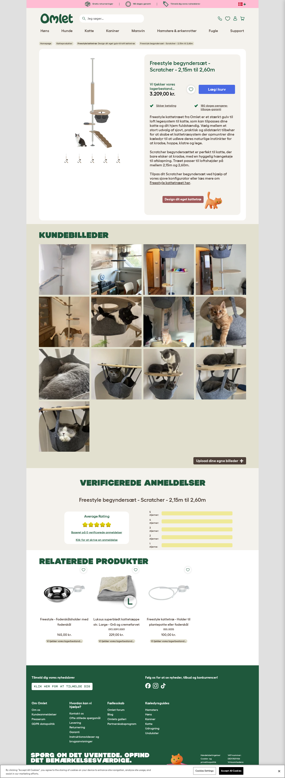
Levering (75, 722)
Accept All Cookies (231, 770)
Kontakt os (76, 713)
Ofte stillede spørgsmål (85, 718)
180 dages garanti (138, 4)
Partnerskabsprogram (121, 723)
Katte (148, 723)
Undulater (152, 733)
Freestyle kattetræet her (170, 183)
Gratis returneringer (99, 4)
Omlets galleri (116, 719)
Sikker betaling (166, 105)
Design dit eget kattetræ (183, 199)
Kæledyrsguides (157, 703)
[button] (180, 703)
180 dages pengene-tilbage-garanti (214, 107)
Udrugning (152, 728)
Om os (36, 709)
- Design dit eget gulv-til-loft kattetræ (106, 43)
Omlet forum (116, 709)
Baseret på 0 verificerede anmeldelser (96, 532)
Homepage (45, 43)
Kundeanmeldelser (44, 714)
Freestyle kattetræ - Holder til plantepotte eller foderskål (168, 624)
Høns (148, 714)
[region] (142, 771)
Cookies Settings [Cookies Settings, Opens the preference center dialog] (204, 770)
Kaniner (150, 719)
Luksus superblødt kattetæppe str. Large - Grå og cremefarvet (116, 624)
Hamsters (151, 709)
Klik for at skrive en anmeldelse (97, 539)
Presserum (38, 719)
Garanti (74, 732)
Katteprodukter (64, 43)
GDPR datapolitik (43, 723)
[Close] (279, 771)
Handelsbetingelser (210, 755)
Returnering (77, 727)
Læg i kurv (217, 89)
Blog (110, 714)
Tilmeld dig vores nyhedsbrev (181, 4)
